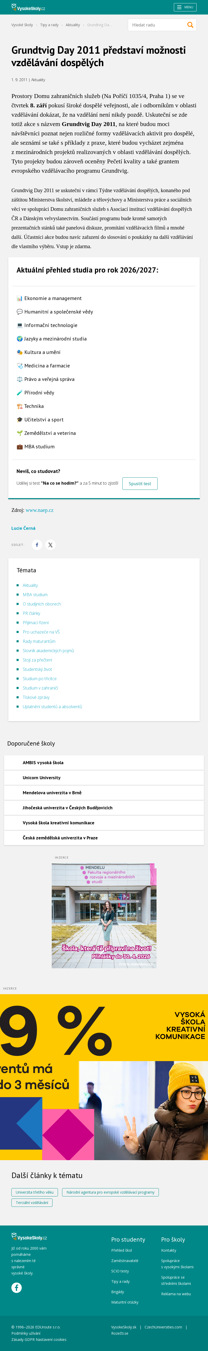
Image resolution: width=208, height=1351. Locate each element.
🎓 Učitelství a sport (40, 419)
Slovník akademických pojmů (48, 650)
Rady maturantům (39, 641)
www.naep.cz (40, 510)
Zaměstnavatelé (124, 1260)
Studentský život (37, 669)
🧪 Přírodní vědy (35, 392)
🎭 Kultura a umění (39, 352)
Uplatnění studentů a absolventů (52, 706)
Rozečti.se (119, 1333)
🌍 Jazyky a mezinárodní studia (52, 338)
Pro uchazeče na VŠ (41, 632)
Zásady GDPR (23, 1339)
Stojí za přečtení (37, 660)
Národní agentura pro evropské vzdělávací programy (110, 1192)
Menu (185, 7)
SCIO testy (120, 1271)
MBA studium (35, 594)
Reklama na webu (176, 1293)
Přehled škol (121, 1250)
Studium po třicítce (40, 678)
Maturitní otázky (124, 1302)
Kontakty (168, 1250)
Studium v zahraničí (40, 688)
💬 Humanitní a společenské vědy (55, 311)
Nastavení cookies (51, 1339)
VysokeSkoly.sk (123, 1327)
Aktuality (73, 24)
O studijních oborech (42, 604)
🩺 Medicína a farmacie (43, 365)
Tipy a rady (49, 24)
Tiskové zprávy (36, 697)
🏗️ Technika (30, 406)
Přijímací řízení (36, 622)
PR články (31, 613)
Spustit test (140, 483)
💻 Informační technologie (47, 325)
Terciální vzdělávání (32, 1202)
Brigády (117, 1291)
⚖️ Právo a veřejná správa (46, 379)
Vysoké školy (22, 24)
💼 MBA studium (36, 446)
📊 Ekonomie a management (49, 298)
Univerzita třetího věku (35, 1192)
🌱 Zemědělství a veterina (46, 433)
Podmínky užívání (26, 1333)
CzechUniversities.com (163, 1327)
